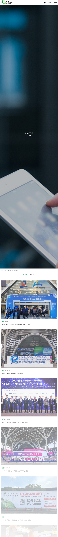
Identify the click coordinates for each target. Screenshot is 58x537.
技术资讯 (32, 275)
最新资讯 (12, 270)
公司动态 (17, 270)
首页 (8, 270)
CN (48, 2)
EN (51, 2)
